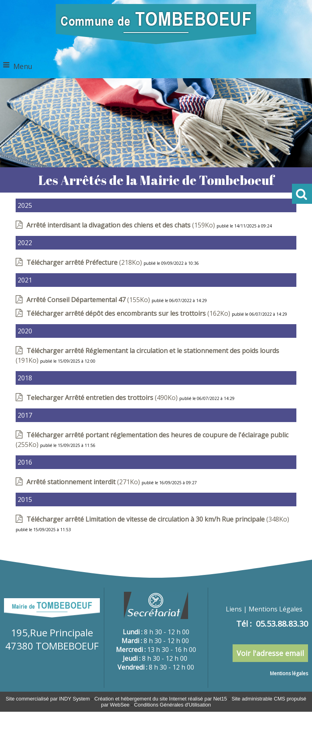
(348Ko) (157, 519)
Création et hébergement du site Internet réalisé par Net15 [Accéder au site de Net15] (160, 699)
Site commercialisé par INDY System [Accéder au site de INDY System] (48, 699)
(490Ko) (102, 397)
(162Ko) (129, 313)
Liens (234, 609)
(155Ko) (89, 299)
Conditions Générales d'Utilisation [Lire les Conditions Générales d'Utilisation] (172, 705)
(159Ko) (121, 225)
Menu (22, 66)
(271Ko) (84, 481)
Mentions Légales (275, 609)
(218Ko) (85, 262)
